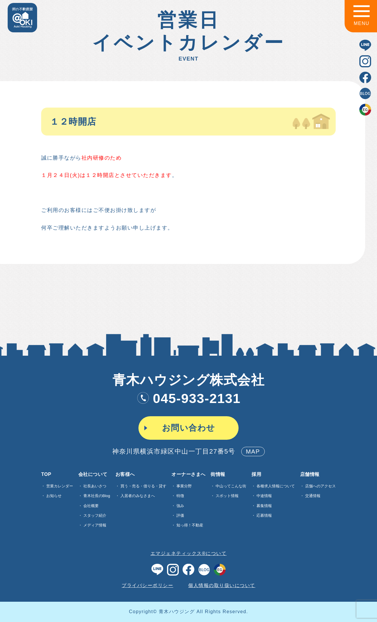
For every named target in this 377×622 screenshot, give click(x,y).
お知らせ (54, 496)
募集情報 (264, 506)
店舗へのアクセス (320, 486)
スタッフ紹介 (94, 515)
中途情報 (264, 496)
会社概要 (91, 506)
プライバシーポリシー (147, 585)
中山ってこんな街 (231, 486)
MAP (253, 451)
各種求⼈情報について (276, 486)
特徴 (180, 496)
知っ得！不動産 (189, 525)
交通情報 (312, 496)
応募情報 (264, 515)
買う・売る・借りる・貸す (143, 486)
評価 (180, 515)
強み (180, 506)
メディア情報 (94, 525)
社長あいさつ (94, 486)
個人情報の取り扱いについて (221, 585)
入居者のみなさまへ (137, 496)
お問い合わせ (188, 427)
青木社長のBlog (96, 496)
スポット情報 (227, 496)
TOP (46, 474)
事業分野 (184, 486)
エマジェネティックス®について (188, 553)
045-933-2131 (188, 398)
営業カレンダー (59, 486)
